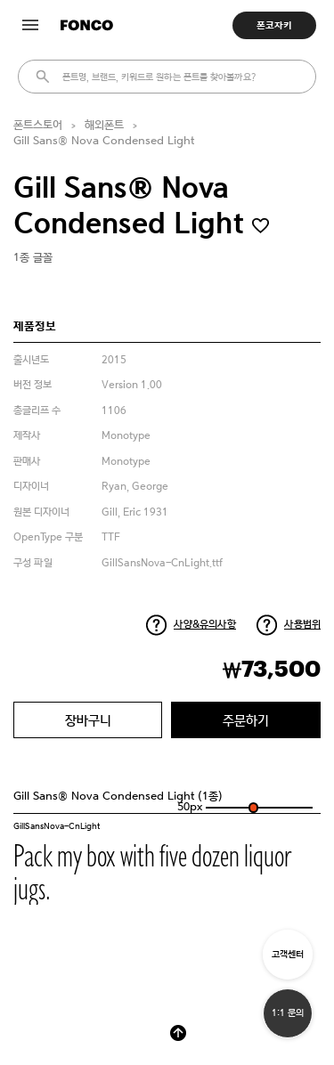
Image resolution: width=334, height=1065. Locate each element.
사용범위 (302, 624)
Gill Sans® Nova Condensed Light (103, 141)
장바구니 (88, 720)
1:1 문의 (288, 1013)
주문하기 (246, 720)
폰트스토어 (37, 125)
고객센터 (288, 954)
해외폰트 (104, 125)
